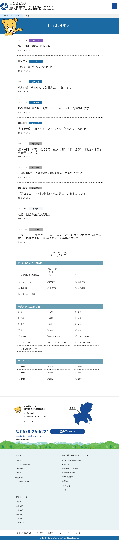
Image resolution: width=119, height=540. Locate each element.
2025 (51, 366)
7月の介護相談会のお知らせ (35, 67)
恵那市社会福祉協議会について (75, 455)
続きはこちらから (24, 50)
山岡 (22, 330)
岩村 (79, 324)
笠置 (79, 318)
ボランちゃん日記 (28, 294)
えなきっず (66, 486)
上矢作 (23, 336)
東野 (79, 312)
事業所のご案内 (22, 497)
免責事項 (51, 533)
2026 (23, 366)
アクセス (28, 421)
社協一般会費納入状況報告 (34, 214)
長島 (51, 312)
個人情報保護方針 (25, 533)
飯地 (51, 324)
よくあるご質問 (22, 481)
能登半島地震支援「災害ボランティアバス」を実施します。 (55, 108)
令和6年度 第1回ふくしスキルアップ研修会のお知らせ (52, 129)
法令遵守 (40, 533)
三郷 (22, 318)
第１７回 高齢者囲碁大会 (34, 46)
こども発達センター (29, 348)
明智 (51, 330)
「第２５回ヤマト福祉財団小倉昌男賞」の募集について (52, 194)
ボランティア (26, 282)
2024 (80, 366)
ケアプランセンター (57, 342)
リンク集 (77, 533)
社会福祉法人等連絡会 (30, 275)
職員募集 (81, 282)
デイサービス (54, 336)
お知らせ (36, 61)
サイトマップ (64, 533)
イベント (36, 40)
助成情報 (35, 144)
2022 (51, 372)
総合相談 (81, 288)
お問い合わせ (67, 431)
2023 (23, 372)
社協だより (53, 288)
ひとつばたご (26, 342)
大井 (22, 312)
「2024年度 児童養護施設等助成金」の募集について (51, 173)
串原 (79, 330)
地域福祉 (36, 208)
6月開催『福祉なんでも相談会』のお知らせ (45, 87)
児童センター (83, 336)
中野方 (23, 324)
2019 (51, 379)
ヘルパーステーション (87, 342)
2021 (79, 372)
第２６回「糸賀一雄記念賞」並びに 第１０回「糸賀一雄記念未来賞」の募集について (60, 151)
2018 (80, 379)
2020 (23, 379)
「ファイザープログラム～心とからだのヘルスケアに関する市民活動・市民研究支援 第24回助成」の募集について (59, 236)
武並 (51, 318)
